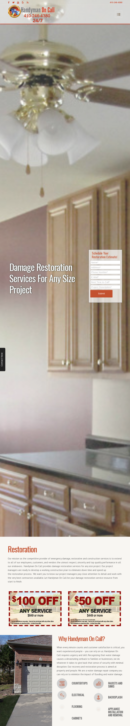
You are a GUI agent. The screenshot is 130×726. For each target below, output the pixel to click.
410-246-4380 (116, 2)
